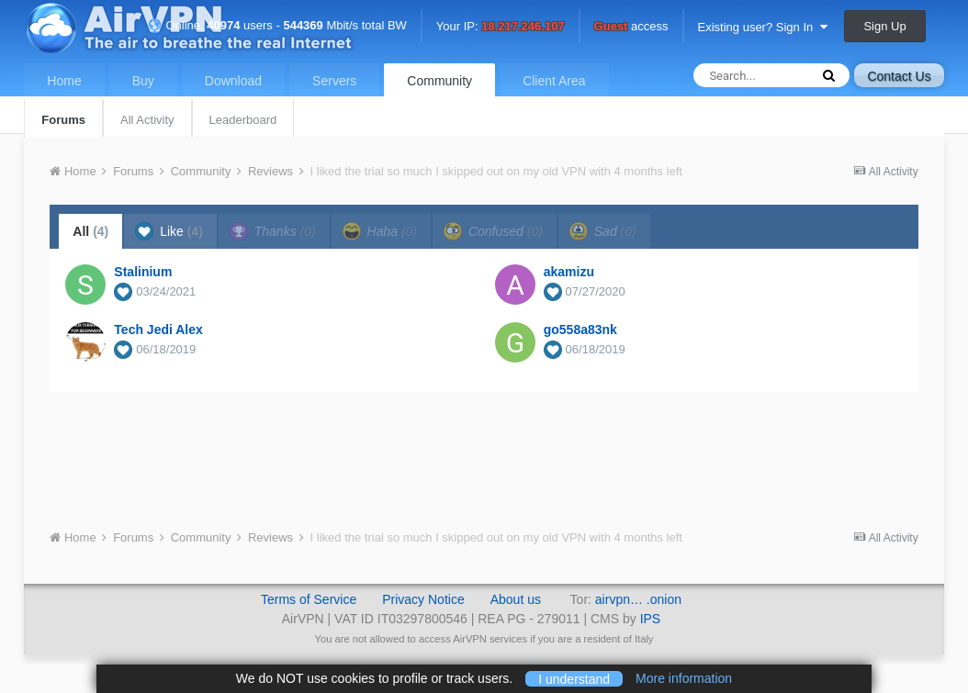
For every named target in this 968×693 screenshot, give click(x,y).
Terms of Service (308, 599)
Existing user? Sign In (762, 27)
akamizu (569, 271)
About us (515, 599)
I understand (574, 678)
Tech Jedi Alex (158, 329)
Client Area (554, 80)
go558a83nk (580, 329)
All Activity (147, 120)
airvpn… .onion (638, 599)
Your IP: (500, 27)
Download (233, 80)
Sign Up (884, 26)
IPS (650, 618)
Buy (143, 80)
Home (64, 80)
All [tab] (90, 231)
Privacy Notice (423, 599)
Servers (334, 80)
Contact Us (898, 76)
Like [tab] (169, 231)
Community (439, 80)
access (631, 27)
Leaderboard (243, 120)
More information (684, 678)
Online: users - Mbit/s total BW (277, 25)
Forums (63, 120)
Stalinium (143, 271)
